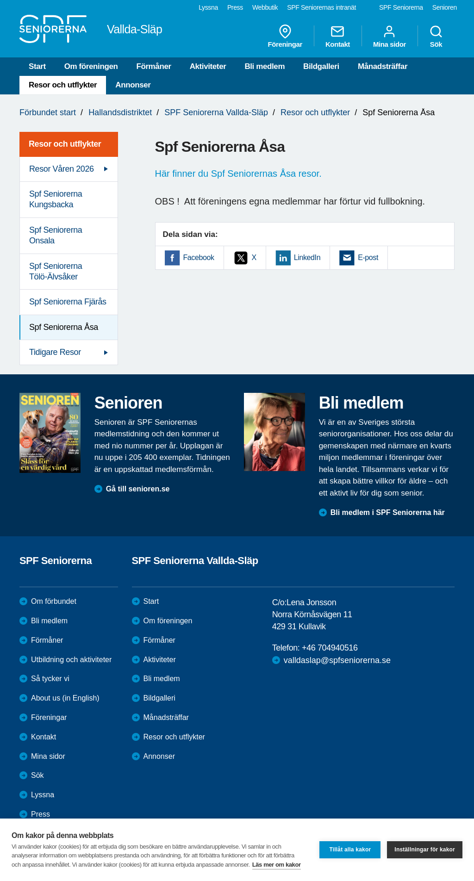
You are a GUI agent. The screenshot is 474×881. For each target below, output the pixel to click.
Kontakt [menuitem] (337, 36)
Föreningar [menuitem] (285, 36)
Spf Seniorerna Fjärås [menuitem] (67, 301)
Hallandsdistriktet (120, 112)
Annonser (132, 85)
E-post (368, 257)
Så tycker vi (50, 678)
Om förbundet (53, 601)
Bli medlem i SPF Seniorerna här (388, 512)
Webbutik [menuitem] (265, 7)
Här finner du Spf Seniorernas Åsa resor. (238, 173)
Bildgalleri (321, 66)
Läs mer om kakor (276, 864)
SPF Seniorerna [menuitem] (401, 7)
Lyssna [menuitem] (208, 7)
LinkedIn (307, 257)
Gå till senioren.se (138, 489)
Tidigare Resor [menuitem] (55, 352)
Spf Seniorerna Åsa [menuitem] (63, 327)
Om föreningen (91, 66)
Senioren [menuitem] (444, 7)
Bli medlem (264, 66)
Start (37, 66)
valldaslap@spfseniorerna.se (337, 660)
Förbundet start (47, 112)
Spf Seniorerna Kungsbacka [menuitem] (55, 199)
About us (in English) (65, 698)
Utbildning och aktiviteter (71, 660)
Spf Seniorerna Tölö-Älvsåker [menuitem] (55, 271)
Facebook (198, 257)
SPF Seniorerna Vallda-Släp (216, 112)
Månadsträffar (382, 66)
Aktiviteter (208, 66)
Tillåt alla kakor (350, 849)
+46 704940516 (329, 647)
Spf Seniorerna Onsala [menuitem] (55, 235)
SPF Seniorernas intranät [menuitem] (321, 7)
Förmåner (153, 66)
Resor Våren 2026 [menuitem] (61, 169)
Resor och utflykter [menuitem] (65, 144)
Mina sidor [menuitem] (389, 36)
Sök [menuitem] (436, 36)
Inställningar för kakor (424, 849)
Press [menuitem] (235, 7)
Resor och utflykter (63, 85)
